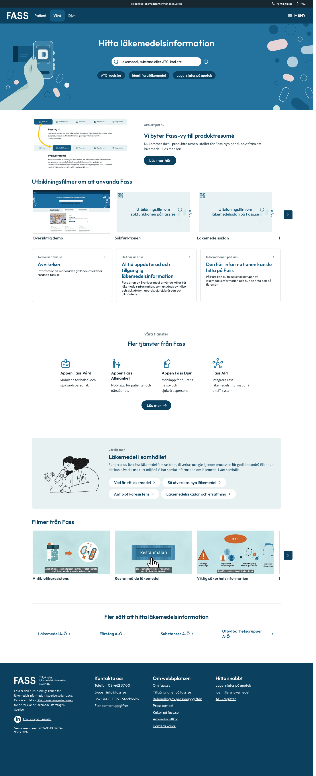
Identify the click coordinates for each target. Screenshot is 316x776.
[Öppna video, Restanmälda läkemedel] (153, 552)
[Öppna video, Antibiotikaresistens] (71, 552)
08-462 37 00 (119, 685)
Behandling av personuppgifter (177, 699)
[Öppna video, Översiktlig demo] (71, 212)
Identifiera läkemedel (232, 692)
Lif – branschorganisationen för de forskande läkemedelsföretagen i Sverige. (43, 705)
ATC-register (226, 699)
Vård (57, 15)
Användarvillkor (165, 719)
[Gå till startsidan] (17, 15)
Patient (40, 15)
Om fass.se (162, 685)
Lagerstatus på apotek (233, 685)
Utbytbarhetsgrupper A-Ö (248, 634)
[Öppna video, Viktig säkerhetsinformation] (235, 552)
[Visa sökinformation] (205, 61)
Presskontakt (163, 705)
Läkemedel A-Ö (55, 633)
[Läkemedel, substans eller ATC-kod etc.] (160, 61)
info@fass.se (116, 692)
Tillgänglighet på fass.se (172, 692)
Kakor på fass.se (166, 712)
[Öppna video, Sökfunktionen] (153, 212)
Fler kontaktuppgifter (111, 705)
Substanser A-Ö (177, 633)
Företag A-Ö (113, 633)
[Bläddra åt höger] (288, 214)
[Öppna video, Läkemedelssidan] (235, 212)
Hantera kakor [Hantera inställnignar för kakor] (164, 726)
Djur (71, 15)
